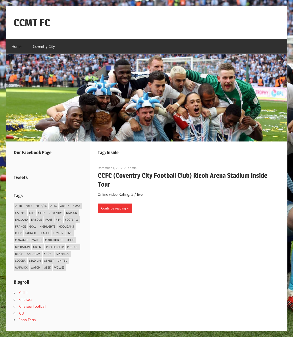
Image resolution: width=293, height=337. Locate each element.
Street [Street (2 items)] (49, 260)
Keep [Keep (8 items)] (18, 233)
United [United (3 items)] (62, 260)
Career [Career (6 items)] (20, 213)
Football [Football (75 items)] (71, 219)
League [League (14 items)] (45, 233)
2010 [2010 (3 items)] (18, 206)
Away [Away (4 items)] (76, 206)
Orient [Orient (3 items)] (38, 247)
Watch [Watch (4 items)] (35, 267)
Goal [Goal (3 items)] (32, 226)
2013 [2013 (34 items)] (28, 206)
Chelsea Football (32, 306)
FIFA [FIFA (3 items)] (59, 219)
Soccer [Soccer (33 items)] (20, 260)
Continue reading (113, 208)
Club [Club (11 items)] (41, 213)
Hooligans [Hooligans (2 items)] (66, 226)
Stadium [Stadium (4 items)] (35, 260)
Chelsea (25, 299)
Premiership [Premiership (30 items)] (55, 247)
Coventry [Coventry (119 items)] (56, 213)
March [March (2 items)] (37, 240)
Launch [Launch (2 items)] (30, 233)
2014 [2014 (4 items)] (53, 206)
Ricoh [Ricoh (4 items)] (19, 253)
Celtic (23, 292)
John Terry (27, 319)
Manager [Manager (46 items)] (21, 240)
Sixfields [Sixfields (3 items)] (62, 253)
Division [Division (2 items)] (71, 213)
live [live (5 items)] (69, 233)
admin (132, 168)
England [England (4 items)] (21, 219)
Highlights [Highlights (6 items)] (47, 226)
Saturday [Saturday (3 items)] (34, 253)
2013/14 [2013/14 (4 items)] (41, 206)
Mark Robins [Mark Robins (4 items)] (54, 240)
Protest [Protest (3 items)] (73, 247)
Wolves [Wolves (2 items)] (59, 267)
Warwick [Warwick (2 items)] (21, 267)
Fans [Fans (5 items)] (48, 219)
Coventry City (44, 46)
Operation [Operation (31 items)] (22, 247)
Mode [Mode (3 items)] (70, 240)
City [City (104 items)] (32, 213)
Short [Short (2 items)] (48, 253)
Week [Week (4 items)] (47, 267)
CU (21, 313)
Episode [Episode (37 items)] (36, 219)
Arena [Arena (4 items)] (64, 206)
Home (16, 46)
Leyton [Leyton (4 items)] (58, 233)
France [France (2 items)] (20, 226)
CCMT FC (32, 22)
